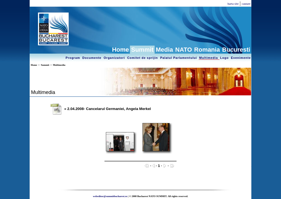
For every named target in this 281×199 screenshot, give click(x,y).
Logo (225, 57)
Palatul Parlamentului (179, 57)
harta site (233, 3)
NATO (183, 49)
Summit (142, 49)
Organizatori (115, 57)
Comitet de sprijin (143, 57)
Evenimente (241, 57)
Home (120, 49)
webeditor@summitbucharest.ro (110, 196)
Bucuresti (236, 49)
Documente (92, 57)
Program (73, 57)
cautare (246, 3)
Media (164, 49)
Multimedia (209, 57)
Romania (207, 49)
